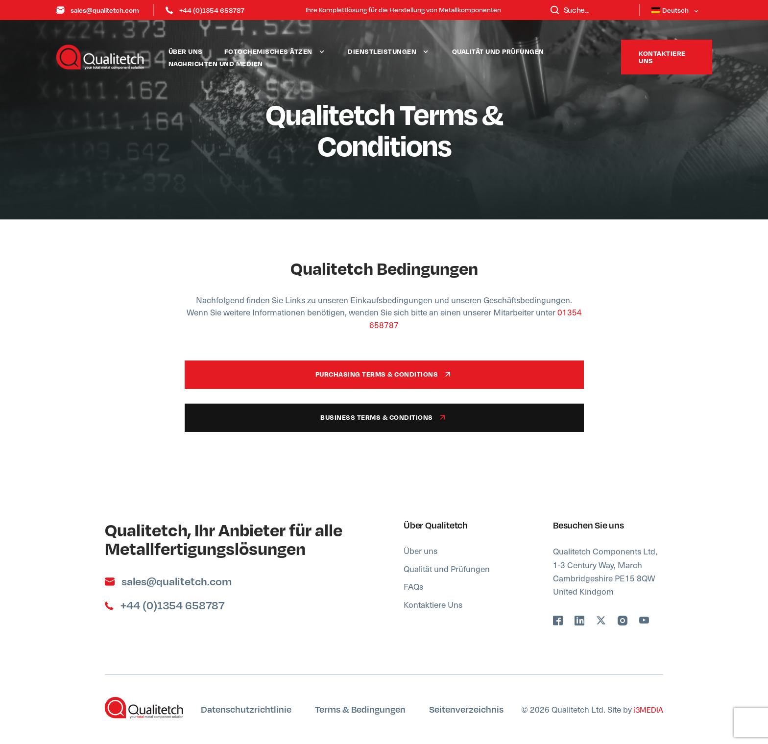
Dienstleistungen (382, 51)
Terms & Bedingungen (360, 709)
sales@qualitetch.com (97, 10)
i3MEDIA (647, 709)
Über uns (185, 51)
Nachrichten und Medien (215, 63)
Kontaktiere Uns (433, 604)
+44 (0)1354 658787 (205, 10)
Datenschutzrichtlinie (246, 709)
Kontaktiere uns (662, 57)
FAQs (413, 586)
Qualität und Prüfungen (498, 51)
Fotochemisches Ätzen (268, 51)
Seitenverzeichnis (466, 709)
